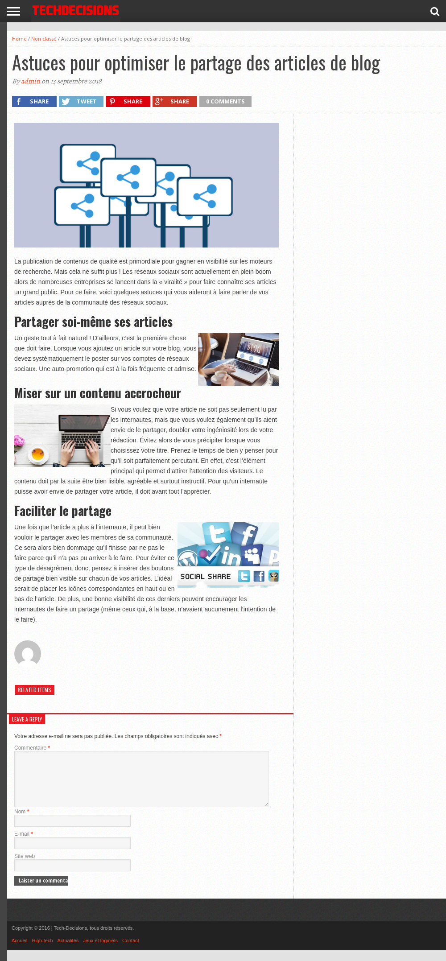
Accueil (19, 951)
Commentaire (32, 748)
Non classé (44, 38)
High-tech (42, 951)
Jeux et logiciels (100, 951)
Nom (21, 822)
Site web (24, 867)
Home (19, 38)
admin (30, 81)
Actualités (68, 951)
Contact (130, 951)
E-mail (23, 844)
